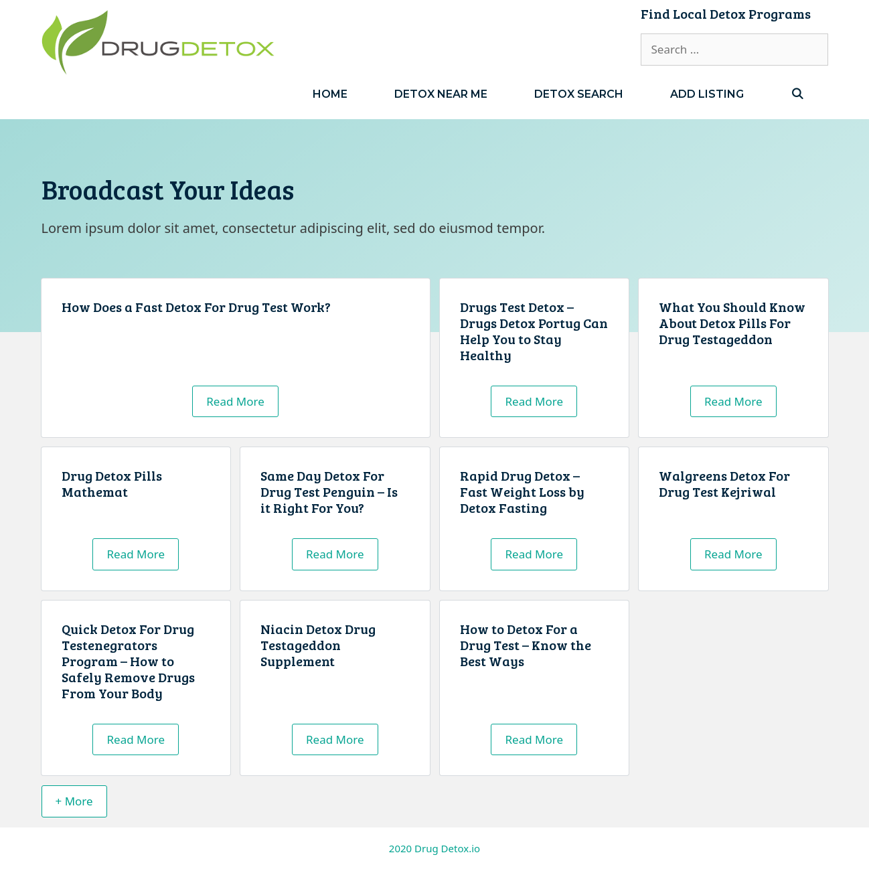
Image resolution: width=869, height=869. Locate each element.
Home (330, 94)
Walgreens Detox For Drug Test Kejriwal (724, 483)
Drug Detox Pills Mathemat (112, 483)
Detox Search (578, 94)
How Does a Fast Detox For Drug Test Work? (196, 306)
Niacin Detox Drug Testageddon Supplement (318, 644)
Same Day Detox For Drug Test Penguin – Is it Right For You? (329, 491)
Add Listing (707, 94)
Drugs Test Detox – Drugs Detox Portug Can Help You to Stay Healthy (534, 330)
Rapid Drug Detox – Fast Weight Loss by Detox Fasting (522, 491)
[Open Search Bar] (797, 94)
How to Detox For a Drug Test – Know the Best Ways (525, 644)
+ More (74, 801)
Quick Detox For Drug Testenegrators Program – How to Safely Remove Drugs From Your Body (128, 660)
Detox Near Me (440, 94)
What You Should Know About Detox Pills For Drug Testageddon (732, 322)
